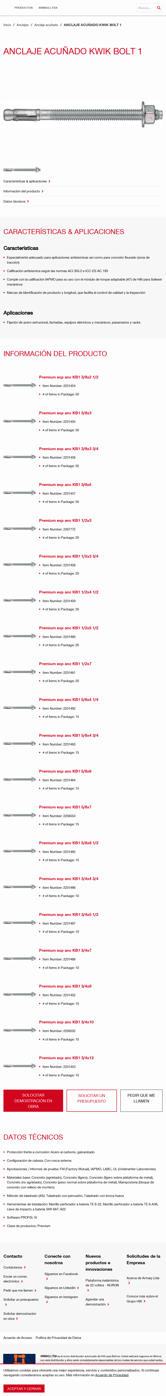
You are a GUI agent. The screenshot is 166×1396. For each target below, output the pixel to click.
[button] (23, 8)
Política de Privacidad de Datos (58, 1338)
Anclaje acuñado (46, 25)
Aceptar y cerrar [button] (24, 1388)
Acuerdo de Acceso (17, 1338)
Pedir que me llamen (141, 1098)
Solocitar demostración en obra (33, 1101)
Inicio (7, 25)
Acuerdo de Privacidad (111, 1375)
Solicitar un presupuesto (91, 1098)
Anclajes (23, 25)
